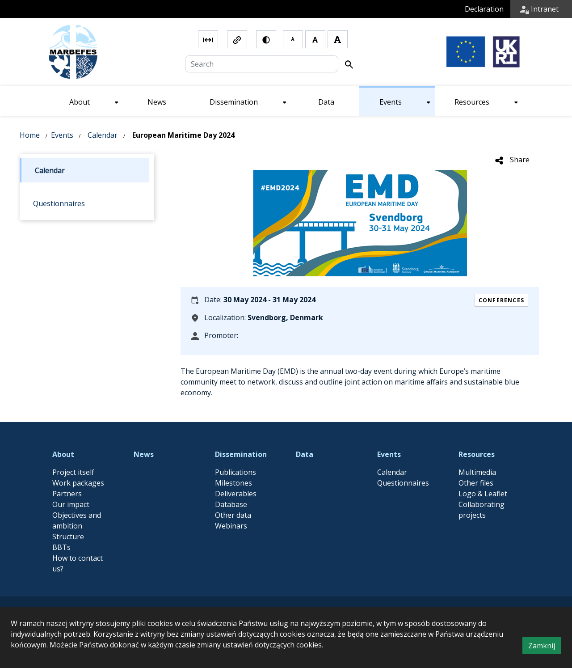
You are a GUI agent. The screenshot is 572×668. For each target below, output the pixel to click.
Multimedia (477, 472)
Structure (68, 536)
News (144, 454)
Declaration (484, 9)
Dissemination (241, 454)
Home (30, 135)
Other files (475, 483)
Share (512, 160)
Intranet (539, 9)
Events (62, 135)
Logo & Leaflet (482, 494)
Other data (233, 515)
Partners (67, 494)
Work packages (78, 483)
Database (231, 504)
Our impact (70, 504)
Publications (235, 472)
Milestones (233, 483)
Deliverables (236, 494)
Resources (476, 454)
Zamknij (544, 647)
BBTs (61, 547)
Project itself (73, 472)
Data (304, 454)
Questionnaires (403, 483)
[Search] (261, 63)
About (63, 454)
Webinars (231, 526)
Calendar (103, 135)
